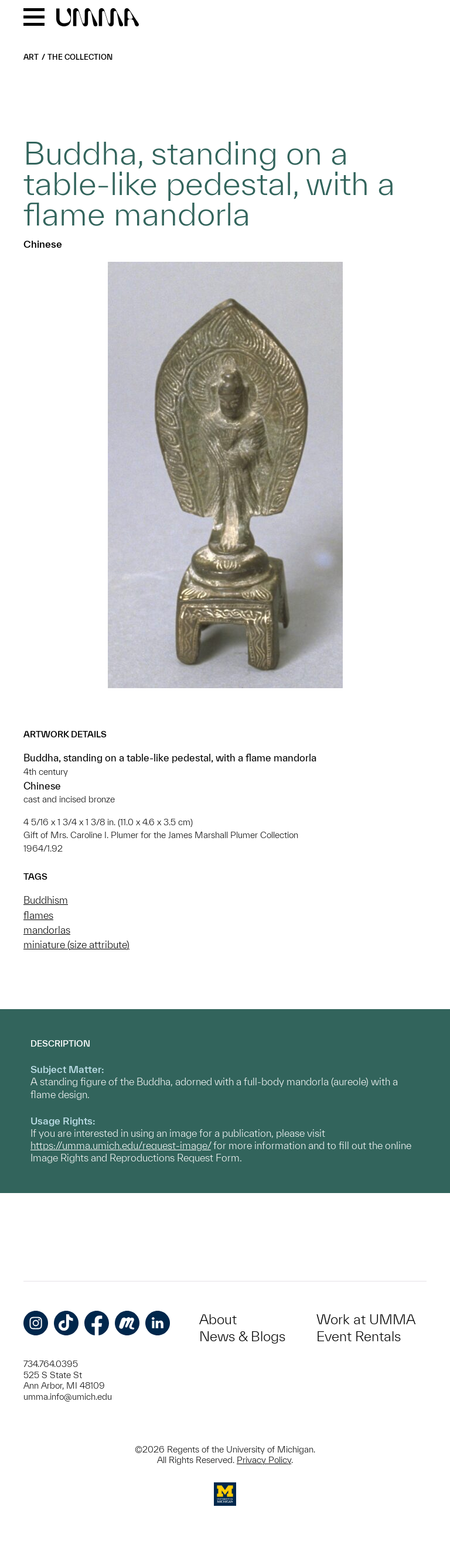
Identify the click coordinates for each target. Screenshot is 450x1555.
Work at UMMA (365, 1319)
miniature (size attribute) (76, 944)
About (218, 1319)
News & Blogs (242, 1336)
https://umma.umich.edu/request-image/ (120, 1145)
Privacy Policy (264, 1460)
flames (38, 915)
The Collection (79, 57)
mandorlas (46, 929)
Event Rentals (358, 1336)
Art (31, 57)
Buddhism (45, 899)
